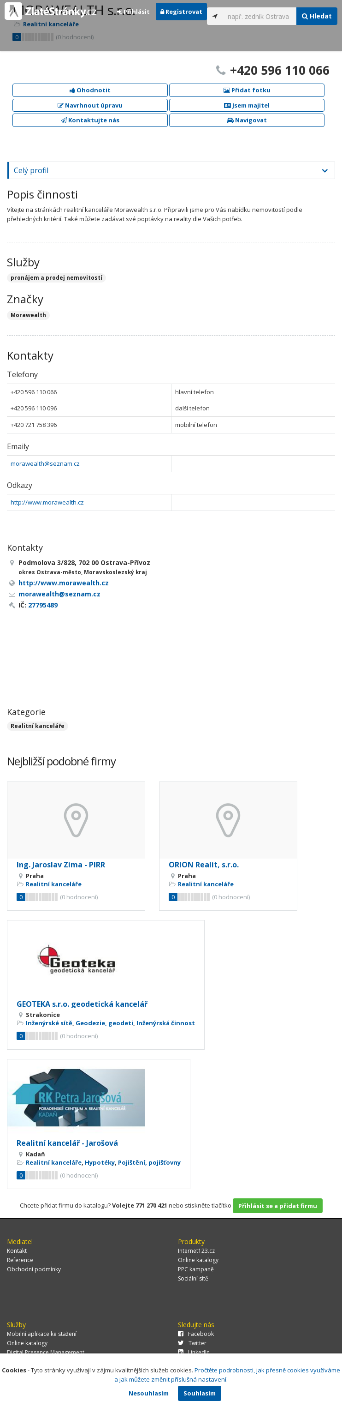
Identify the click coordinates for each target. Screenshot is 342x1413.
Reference (20, 1260)
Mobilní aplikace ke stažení (42, 1334)
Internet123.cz (196, 1251)
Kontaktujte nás (90, 120)
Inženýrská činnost (165, 1023)
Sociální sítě (193, 1278)
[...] (260, 16)
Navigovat (247, 120)
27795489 (43, 605)
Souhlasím (199, 1393)
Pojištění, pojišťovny (149, 1162)
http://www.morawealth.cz (47, 502)
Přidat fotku (247, 90)
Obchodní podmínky (34, 1269)
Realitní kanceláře (38, 726)
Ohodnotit (90, 90)
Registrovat (181, 11)
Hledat (317, 16)
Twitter (192, 1343)
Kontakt (17, 1251)
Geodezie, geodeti (104, 1023)
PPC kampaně (196, 1269)
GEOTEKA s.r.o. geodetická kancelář (82, 1004)
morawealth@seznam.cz (45, 463)
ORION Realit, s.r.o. (204, 865)
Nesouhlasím (149, 1393)
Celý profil (31, 170)
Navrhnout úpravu (90, 105)
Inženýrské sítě (49, 1023)
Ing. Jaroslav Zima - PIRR (61, 865)
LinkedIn (194, 1352)
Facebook (196, 1334)
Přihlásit (133, 11)
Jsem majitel (247, 105)
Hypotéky (100, 1162)
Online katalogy (198, 1260)
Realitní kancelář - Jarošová (67, 1143)
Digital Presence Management (45, 1352)
